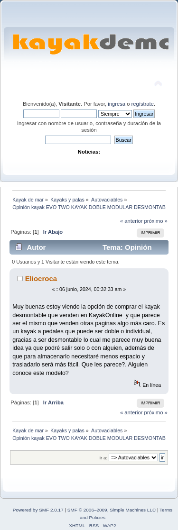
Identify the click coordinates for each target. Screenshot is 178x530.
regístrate (142, 104)
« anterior (131, 221)
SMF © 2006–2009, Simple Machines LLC (111, 509)
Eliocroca (41, 278)
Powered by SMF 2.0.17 (38, 509)
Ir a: (103, 457)
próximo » (156, 221)
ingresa (116, 104)
